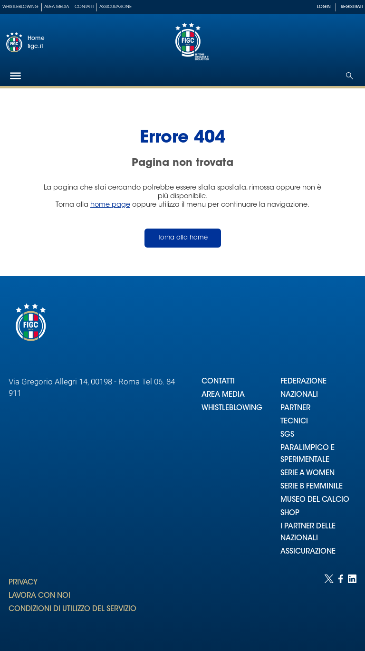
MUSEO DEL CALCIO (314, 500)
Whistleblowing (20, 7)
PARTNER (295, 408)
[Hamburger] (15, 75)
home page (110, 205)
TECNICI (294, 421)
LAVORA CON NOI (39, 596)
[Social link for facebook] (340, 603)
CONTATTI (218, 381)
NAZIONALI (299, 395)
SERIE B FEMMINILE (311, 486)
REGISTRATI (352, 7)
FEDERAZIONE (303, 381)
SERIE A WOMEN (307, 473)
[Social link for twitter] (329, 603)
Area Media (56, 7)
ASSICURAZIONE (308, 551)
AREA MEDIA (223, 395)
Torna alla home (183, 238)
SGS (287, 435)
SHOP (289, 513)
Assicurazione (115, 7)
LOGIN (324, 7)
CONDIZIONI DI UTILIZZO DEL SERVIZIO (72, 609)
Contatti (84, 7)
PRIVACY (23, 582)
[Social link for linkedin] (352, 603)
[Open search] (349, 75)
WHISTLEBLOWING (232, 408)
